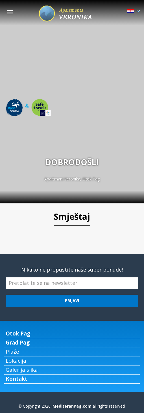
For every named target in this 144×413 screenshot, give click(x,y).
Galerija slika (22, 369)
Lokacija (16, 360)
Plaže (12, 351)
